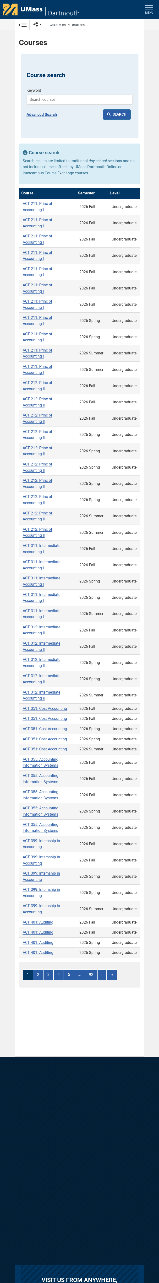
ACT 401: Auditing (38, 922)
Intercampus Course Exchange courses (55, 173)
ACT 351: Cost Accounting (45, 708)
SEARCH (119, 114)
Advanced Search (42, 114)
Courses (78, 25)
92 (91, 974)
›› (112, 974)
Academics (58, 25)
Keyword (34, 90)
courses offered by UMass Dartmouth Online (79, 167)
